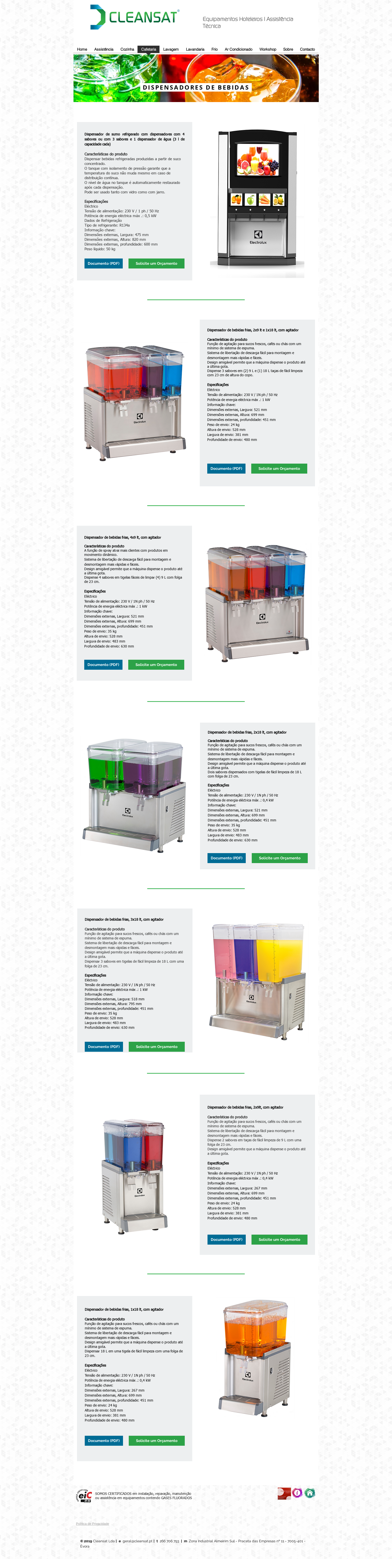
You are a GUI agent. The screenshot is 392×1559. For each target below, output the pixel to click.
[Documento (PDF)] (103, 263)
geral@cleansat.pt (137, 1541)
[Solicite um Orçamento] (156, 263)
